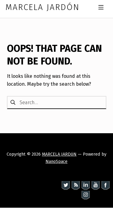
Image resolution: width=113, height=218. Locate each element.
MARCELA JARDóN (59, 154)
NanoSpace (56, 161)
